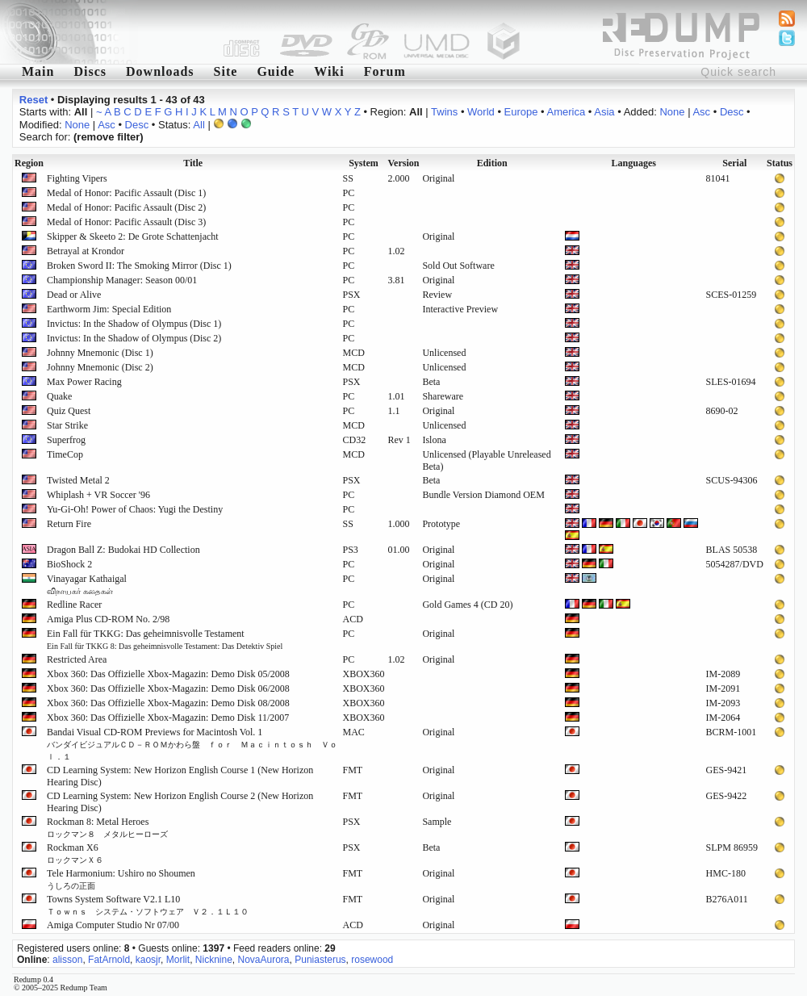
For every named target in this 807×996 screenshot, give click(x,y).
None (671, 112)
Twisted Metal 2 (78, 480)
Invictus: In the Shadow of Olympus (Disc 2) (134, 338)
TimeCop (65, 454)
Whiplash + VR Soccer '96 (98, 494)
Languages (634, 163)
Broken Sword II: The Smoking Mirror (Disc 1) (139, 265)
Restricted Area (77, 659)
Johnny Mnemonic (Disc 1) (100, 352)
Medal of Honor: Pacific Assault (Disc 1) (126, 193)
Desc (732, 112)
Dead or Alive (74, 294)
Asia (604, 112)
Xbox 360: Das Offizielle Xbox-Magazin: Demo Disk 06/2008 (168, 688)
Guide (276, 71)
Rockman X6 (75, 853)
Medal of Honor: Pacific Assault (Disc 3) (126, 222)
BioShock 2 (69, 564)
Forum (385, 71)
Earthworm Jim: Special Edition (109, 309)
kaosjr (148, 959)
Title (193, 163)
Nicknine (213, 959)
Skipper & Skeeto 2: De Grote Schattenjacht (133, 236)
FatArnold (109, 959)
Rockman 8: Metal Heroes (107, 827)
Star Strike (67, 425)
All (198, 125)
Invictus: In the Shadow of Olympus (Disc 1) (134, 323)
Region (29, 163)
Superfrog (66, 440)
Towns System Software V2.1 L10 (148, 904)
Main (38, 71)
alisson (67, 959)
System (363, 163)
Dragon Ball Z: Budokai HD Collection (123, 549)
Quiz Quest (68, 410)
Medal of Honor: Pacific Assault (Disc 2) (126, 207)
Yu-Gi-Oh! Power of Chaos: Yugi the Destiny (135, 509)
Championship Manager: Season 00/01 (122, 280)
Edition (492, 163)
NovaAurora (264, 959)
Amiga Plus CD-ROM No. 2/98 (108, 619)
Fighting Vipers (77, 178)
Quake (59, 396)
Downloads (160, 71)
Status (779, 163)
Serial (734, 163)
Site (226, 71)
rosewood (372, 959)
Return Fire (69, 523)
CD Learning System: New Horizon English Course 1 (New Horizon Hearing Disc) (180, 776)
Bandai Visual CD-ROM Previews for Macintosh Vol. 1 (192, 743)
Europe (521, 112)
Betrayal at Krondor (85, 251)
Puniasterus (320, 959)
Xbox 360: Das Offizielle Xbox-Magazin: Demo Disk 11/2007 (168, 717)
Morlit (178, 959)
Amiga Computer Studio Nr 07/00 (113, 925)
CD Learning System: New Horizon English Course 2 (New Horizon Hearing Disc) (180, 802)
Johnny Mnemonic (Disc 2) (100, 367)
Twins (444, 112)
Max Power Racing (84, 381)
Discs (90, 71)
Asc (701, 112)
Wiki (329, 71)
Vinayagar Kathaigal (87, 584)
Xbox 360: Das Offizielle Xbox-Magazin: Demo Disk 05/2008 (168, 674)
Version (404, 163)
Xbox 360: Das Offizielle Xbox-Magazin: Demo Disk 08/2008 (168, 703)
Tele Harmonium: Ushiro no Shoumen (121, 879)
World (481, 112)
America (566, 112)
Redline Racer (74, 604)
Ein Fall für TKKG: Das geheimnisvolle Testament (164, 639)
